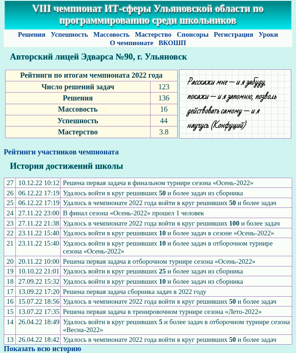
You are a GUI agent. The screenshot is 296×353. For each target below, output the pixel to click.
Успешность (69, 34)
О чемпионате (131, 43)
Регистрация (233, 34)
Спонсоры (192, 34)
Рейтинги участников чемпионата (61, 152)
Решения (31, 34)
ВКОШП (172, 43)
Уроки (268, 34)
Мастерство (153, 34)
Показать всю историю (42, 349)
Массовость (111, 34)
